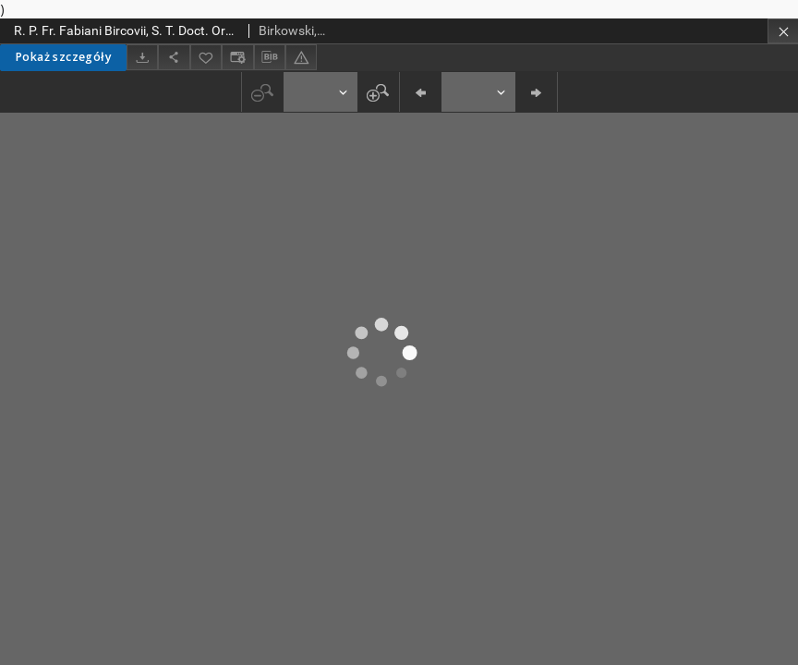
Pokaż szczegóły (63, 57)
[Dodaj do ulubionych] (206, 56)
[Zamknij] (783, 30)
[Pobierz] (142, 56)
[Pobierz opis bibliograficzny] (269, 57)
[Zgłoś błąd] (301, 56)
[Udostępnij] (173, 56)
